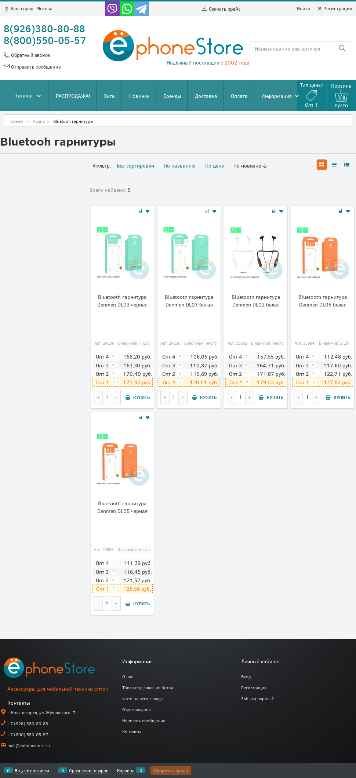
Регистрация (334, 8)
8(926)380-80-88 (44, 28)
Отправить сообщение (35, 66)
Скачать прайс (221, 8)
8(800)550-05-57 (45, 40)
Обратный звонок (30, 55)
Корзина (125, 770)
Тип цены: (311, 94)
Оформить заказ (170, 770)
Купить (141, 397)
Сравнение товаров (88, 770)
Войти (303, 8)
